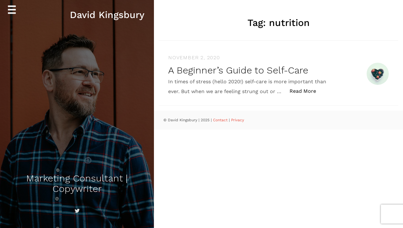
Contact (221, 120)
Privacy (237, 120)
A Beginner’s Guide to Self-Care (238, 70)
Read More (306, 90)
